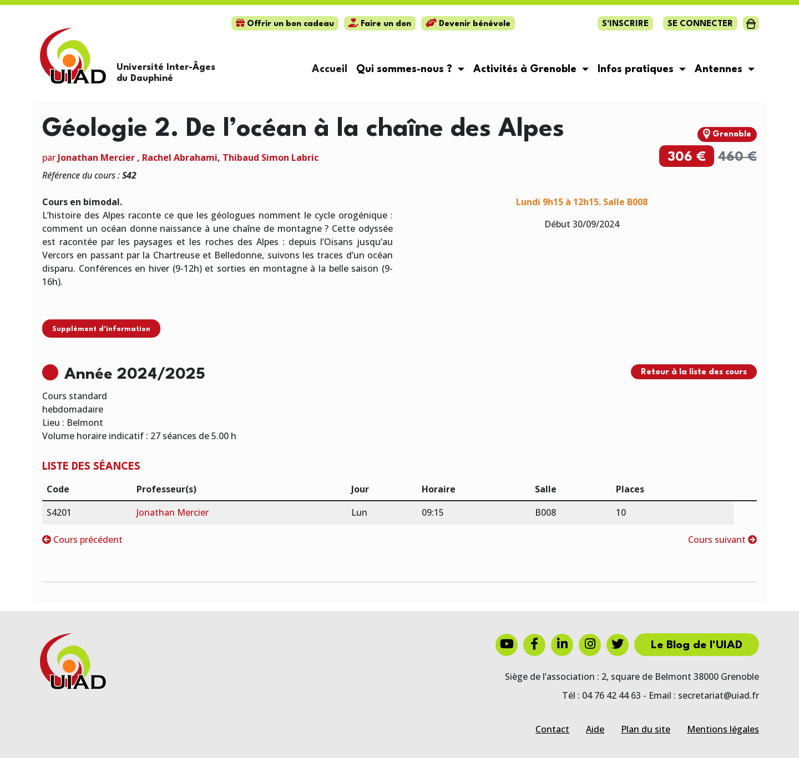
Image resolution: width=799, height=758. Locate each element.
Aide (595, 729)
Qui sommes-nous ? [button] (405, 69)
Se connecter (700, 24)
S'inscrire (625, 24)
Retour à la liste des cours (694, 372)
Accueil (329, 69)
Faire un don (379, 24)
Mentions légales (723, 729)
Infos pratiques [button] (637, 69)
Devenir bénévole (468, 24)
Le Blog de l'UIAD (696, 645)
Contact (552, 729)
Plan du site (645, 729)
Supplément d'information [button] (101, 329)
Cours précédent (82, 539)
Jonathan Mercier (96, 157)
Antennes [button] (720, 69)
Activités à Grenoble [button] (526, 69)
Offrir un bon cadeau (285, 24)
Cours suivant (722, 539)
